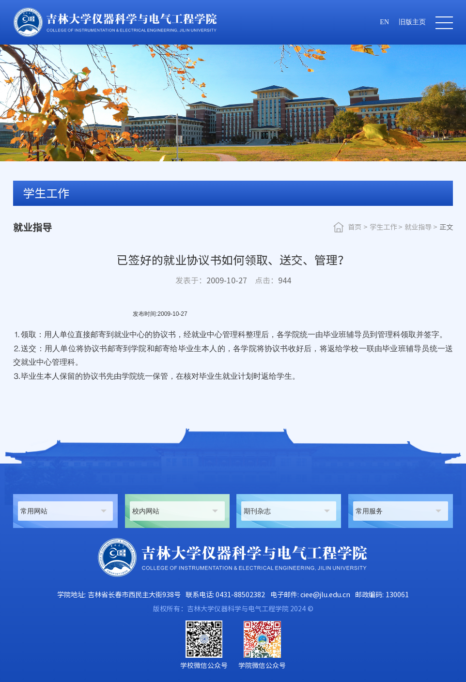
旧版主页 (412, 22)
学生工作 (383, 227)
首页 (354, 227)
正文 (446, 227)
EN (384, 22)
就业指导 (418, 227)
